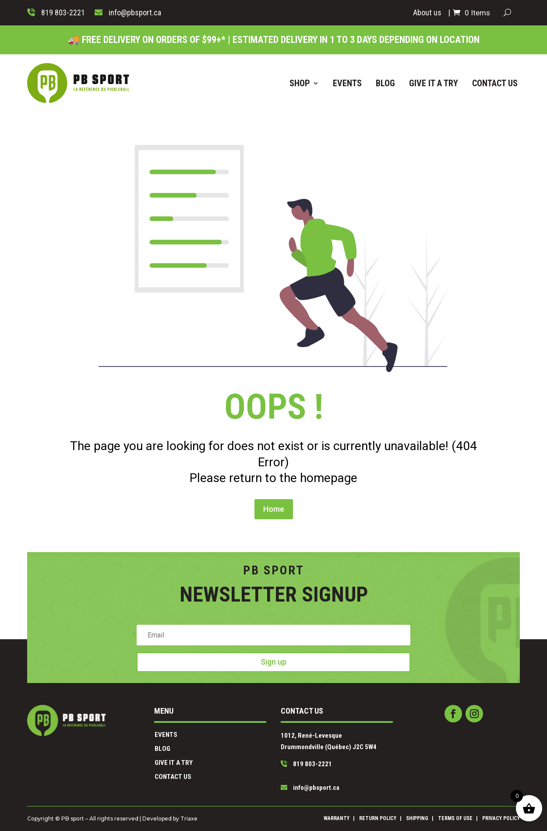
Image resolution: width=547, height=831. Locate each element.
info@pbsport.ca (294, 771)
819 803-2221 (292, 757)
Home (273, 464)
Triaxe (226, 818)
